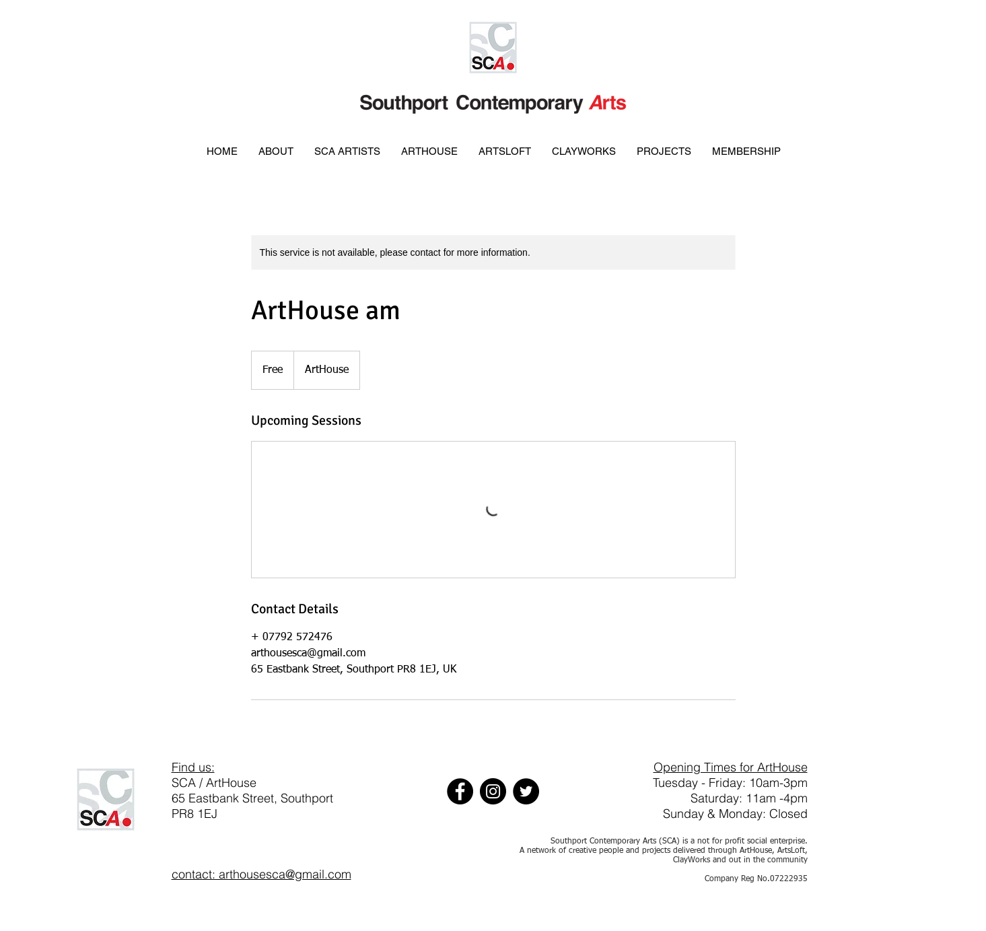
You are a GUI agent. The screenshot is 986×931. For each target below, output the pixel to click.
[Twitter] (526, 791)
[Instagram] (493, 791)
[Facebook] (460, 791)
